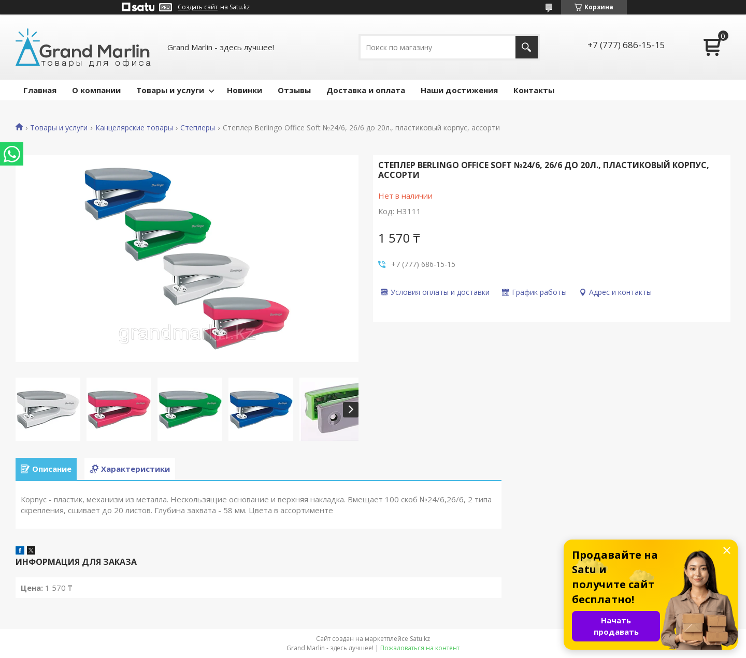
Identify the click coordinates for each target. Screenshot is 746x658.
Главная (39, 90)
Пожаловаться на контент (420, 648)
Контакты (533, 90)
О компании (96, 90)
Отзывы (294, 90)
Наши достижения (459, 90)
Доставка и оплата (365, 90)
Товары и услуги (170, 90)
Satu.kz (420, 638)
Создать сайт (198, 7)
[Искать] (526, 47)
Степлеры (197, 127)
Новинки (244, 90)
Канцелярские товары (134, 127)
